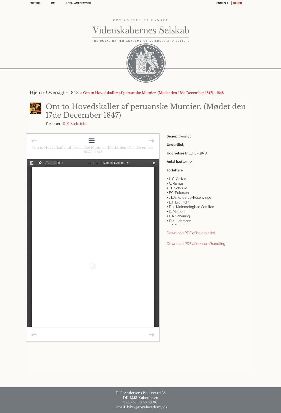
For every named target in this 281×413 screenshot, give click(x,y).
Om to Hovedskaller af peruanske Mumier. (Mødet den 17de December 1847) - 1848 (92, 149)
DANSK (237, 3)
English (222, 3)
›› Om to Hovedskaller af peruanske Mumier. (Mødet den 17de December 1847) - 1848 (152, 93)
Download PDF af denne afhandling (196, 244)
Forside (35, 3)
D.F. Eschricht (75, 123)
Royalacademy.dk (78, 3)
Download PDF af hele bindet (191, 233)
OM (53, 3)
